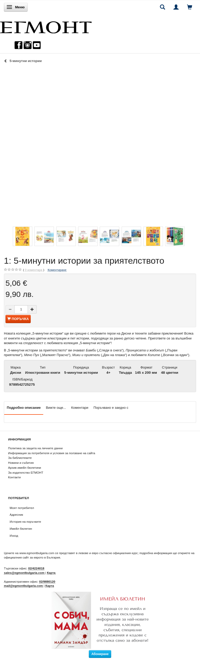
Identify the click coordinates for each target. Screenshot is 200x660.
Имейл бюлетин (21, 528)
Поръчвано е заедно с (110, 408)
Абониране (100, 654)
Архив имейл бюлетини (24, 467)
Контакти (14, 477)
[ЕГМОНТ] (46, 26)
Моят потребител (22, 507)
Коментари (79, 408)
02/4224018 (36, 568)
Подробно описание (24, 408)
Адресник (16, 514)
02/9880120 (47, 581)
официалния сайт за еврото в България (32, 557)
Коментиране (57, 269)
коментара (33, 270)
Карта (51, 572)
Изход (14, 535)
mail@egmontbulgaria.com (23, 585)
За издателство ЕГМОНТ (25, 472)
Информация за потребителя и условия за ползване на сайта (51, 453)
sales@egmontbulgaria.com (24, 572)
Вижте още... (56, 408)
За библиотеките (20, 457)
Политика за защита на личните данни (35, 448)
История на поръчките (25, 521)
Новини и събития (21, 462)
